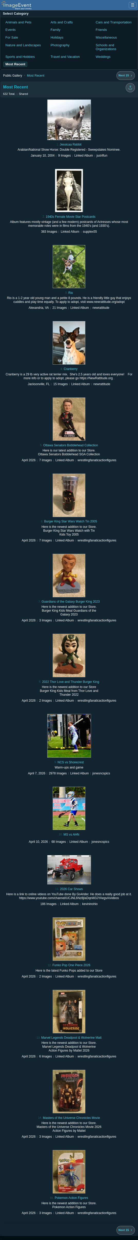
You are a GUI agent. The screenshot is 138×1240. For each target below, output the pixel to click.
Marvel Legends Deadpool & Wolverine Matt (71, 1037)
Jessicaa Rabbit (70, 144)
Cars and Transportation (113, 22)
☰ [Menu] (132, 5)
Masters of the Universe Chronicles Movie (71, 1118)
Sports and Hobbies (20, 57)
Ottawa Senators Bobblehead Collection (70, 445)
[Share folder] (130, 87)
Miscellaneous (106, 37)
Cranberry (70, 369)
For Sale (11, 37)
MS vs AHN (71, 834)
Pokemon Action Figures (71, 1198)
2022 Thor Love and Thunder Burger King (70, 682)
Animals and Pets (18, 22)
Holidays (57, 37)
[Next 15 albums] (125, 75)
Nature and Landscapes (23, 45)
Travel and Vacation (65, 57)
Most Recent (35, 75)
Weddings (103, 57)
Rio (70, 293)
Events (10, 30)
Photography (60, 45)
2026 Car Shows (71, 889)
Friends (101, 30)
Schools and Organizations (106, 47)
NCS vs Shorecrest (71, 762)
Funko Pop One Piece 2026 (71, 965)
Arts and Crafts (62, 22)
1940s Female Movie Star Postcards (70, 217)
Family (55, 30)
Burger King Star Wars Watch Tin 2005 (70, 521)
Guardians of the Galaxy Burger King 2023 (71, 601)
